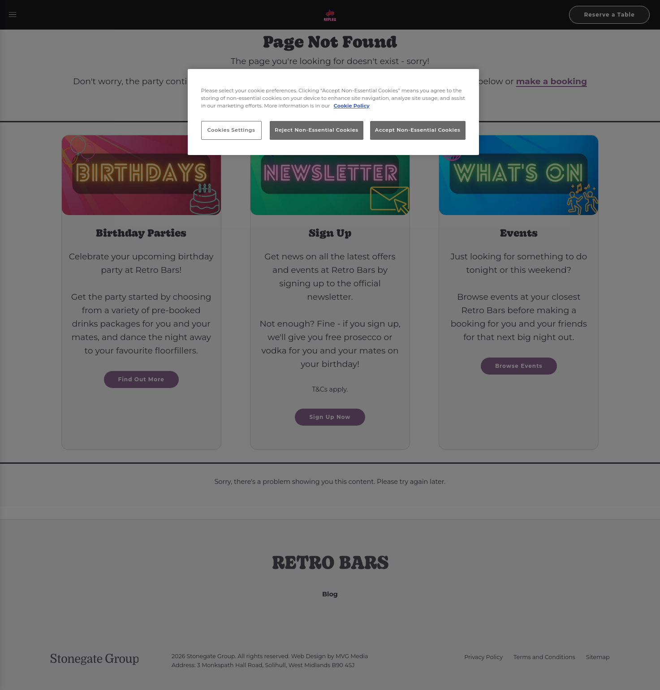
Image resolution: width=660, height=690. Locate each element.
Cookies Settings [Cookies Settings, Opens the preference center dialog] (231, 130)
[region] (333, 112)
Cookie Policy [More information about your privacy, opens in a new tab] (352, 106)
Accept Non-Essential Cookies (418, 130)
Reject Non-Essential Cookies (316, 130)
